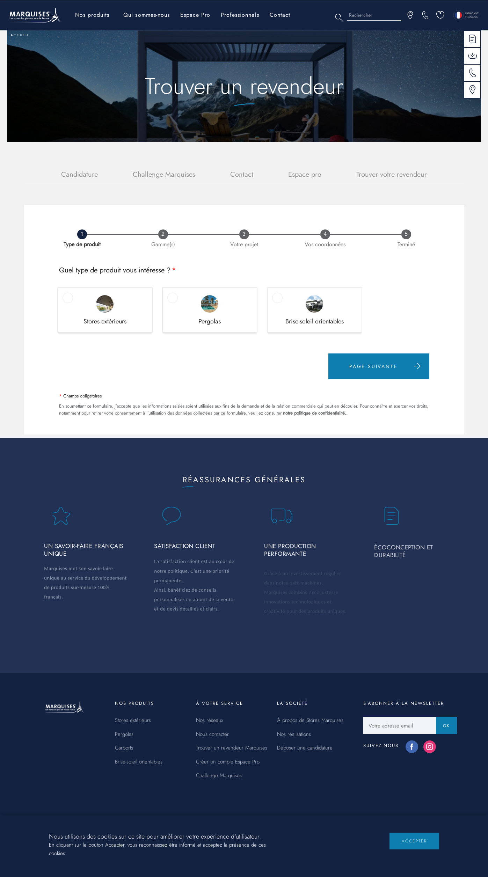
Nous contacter (212, 734)
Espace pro (304, 174)
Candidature (79, 174)
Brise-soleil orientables (138, 762)
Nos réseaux (209, 720)
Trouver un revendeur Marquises (231, 748)
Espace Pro (195, 15)
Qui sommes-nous (146, 15)
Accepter (414, 847)
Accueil (19, 35)
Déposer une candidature (305, 748)
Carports (124, 748)
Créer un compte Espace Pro (228, 762)
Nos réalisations (294, 734)
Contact (280, 15)
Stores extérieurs (133, 720)
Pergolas (124, 734)
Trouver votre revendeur (391, 174)
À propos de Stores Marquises (310, 720)
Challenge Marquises (164, 174)
